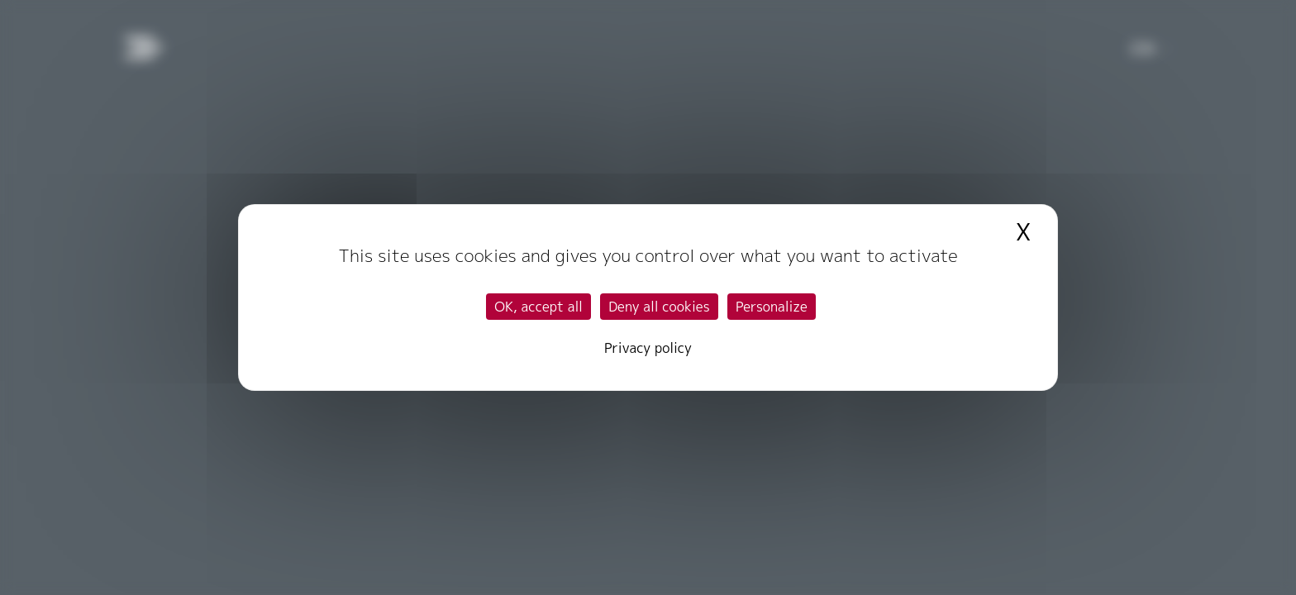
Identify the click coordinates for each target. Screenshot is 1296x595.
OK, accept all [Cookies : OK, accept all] (538, 307)
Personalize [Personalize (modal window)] (772, 307)
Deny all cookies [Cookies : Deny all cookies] (658, 307)
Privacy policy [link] (648, 348)
